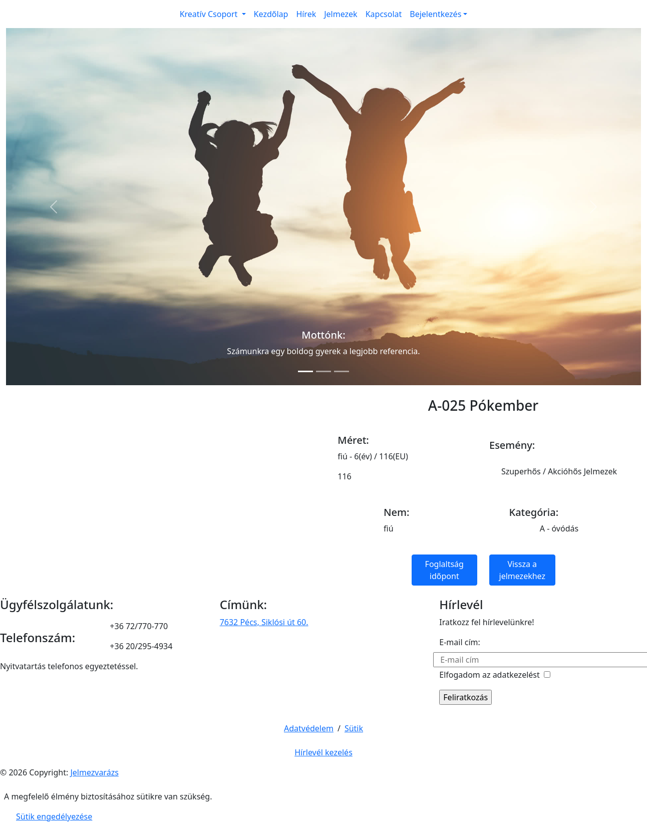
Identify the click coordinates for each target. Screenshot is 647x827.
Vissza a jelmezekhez (522, 570)
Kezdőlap (271, 14)
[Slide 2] (323, 371)
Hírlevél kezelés (323, 752)
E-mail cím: (459, 642)
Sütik (354, 728)
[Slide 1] (305, 371)
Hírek (306, 14)
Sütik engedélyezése (54, 816)
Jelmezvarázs (94, 772)
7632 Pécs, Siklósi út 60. (264, 622)
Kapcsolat (384, 14)
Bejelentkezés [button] (435, 14)
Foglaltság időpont (444, 570)
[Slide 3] (341, 371)
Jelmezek (340, 14)
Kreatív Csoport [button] (210, 14)
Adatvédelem (309, 728)
